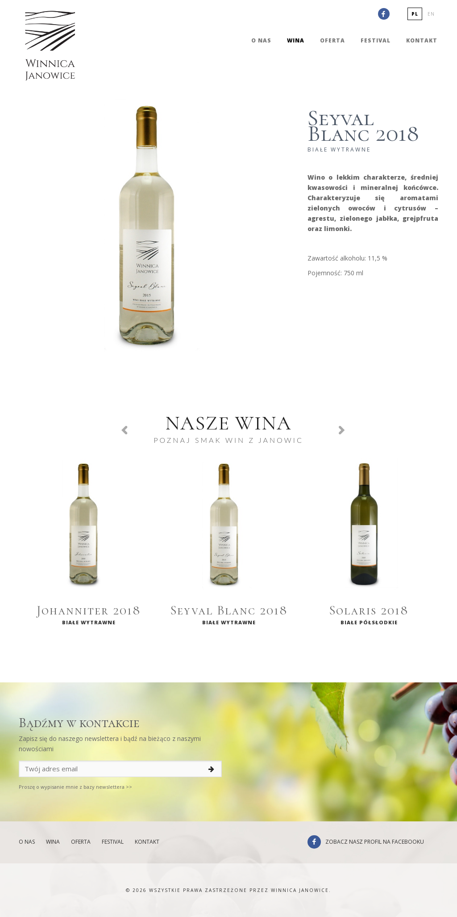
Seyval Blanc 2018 (229, 610)
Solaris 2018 (369, 610)
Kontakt (421, 40)
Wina (295, 40)
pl (414, 14)
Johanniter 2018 (89, 610)
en (431, 14)
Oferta (332, 40)
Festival (376, 40)
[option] (89, 545)
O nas (261, 40)
